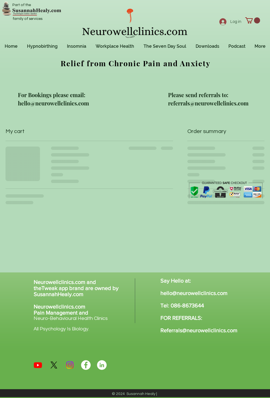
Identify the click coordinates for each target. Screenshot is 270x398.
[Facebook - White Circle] (86, 365)
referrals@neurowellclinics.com (208, 103)
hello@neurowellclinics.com (193, 293)
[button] (252, 20)
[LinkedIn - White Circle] (102, 365)
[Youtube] (38, 365)
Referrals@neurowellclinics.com (198, 330)
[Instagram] (70, 365)
